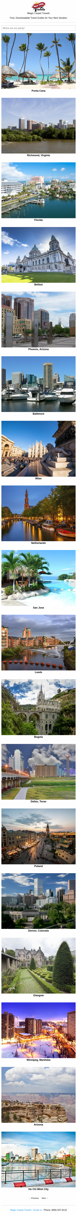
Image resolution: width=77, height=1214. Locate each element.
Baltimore (38, 413)
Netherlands (38, 543)
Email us (37, 1210)
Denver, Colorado (38, 930)
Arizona (38, 1124)
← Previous (34, 1198)
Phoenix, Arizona (38, 349)
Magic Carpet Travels (20, 1210)
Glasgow (38, 995)
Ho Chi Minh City (38, 1189)
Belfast (38, 284)
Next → (45, 1198)
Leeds (38, 672)
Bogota (38, 737)
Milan (38, 478)
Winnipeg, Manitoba (38, 1060)
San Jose (38, 607)
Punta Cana (38, 90)
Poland (38, 866)
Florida (38, 220)
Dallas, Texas (38, 801)
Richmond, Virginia (38, 155)
